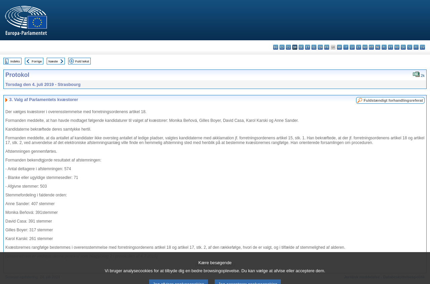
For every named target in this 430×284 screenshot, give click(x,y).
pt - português (390, 47)
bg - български (275, 47)
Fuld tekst (82, 61)
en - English (320, 47)
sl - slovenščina (409, 47)
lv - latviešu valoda (352, 47)
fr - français (326, 47)
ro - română (396, 47)
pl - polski (384, 47)
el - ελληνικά (313, 47)
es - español (282, 47)
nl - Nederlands (377, 47)
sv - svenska (422, 47)
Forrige (37, 61)
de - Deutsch (301, 47)
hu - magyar (365, 47)
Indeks (15, 61)
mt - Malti (371, 47)
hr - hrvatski (339, 47)
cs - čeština (288, 47)
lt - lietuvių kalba (358, 47)
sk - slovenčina (403, 47)
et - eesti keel (307, 47)
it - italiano (345, 47)
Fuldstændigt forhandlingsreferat (393, 100)
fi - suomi (416, 47)
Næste (53, 61)
